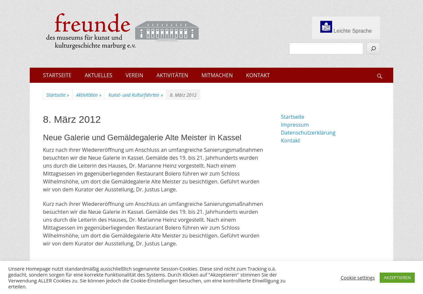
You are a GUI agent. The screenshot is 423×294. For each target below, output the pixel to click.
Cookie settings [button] (358, 277)
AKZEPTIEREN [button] (397, 277)
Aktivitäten (88, 94)
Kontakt (290, 140)
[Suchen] (373, 48)
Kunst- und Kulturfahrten (135, 94)
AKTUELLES (98, 75)
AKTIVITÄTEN (172, 75)
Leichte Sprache (346, 27)
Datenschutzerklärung (308, 132)
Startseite (57, 94)
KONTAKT (258, 75)
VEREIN (134, 75)
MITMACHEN (217, 75)
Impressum (295, 124)
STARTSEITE (57, 75)
